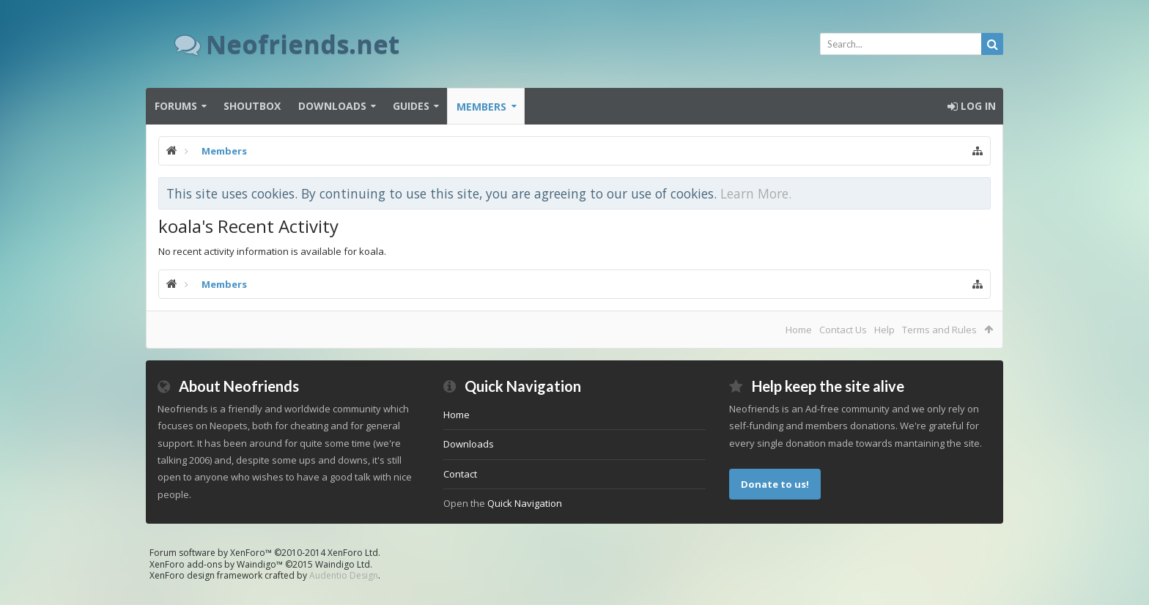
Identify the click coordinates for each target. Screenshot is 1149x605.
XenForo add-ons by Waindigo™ (216, 564)
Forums (176, 106)
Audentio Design (343, 575)
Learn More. (755, 193)
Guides (411, 106)
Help (884, 329)
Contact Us (843, 329)
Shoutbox (252, 106)
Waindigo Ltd (342, 564)
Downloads (332, 106)
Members (481, 107)
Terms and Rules (939, 329)
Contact (460, 473)
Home (799, 329)
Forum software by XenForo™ (264, 552)
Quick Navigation (524, 503)
